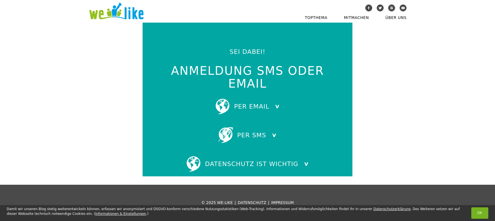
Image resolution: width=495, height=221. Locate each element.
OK (479, 213)
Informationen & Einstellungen (120, 214)
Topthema (316, 17)
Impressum (282, 202)
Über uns (396, 17)
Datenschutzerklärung (391, 209)
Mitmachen (356, 17)
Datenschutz (252, 202)
